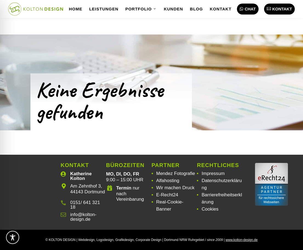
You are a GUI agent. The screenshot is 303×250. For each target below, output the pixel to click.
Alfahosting (167, 180)
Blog (196, 9)
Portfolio (141, 9)
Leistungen (103, 9)
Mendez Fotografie (175, 173)
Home (75, 9)
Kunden (173, 9)
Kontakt (220, 9)
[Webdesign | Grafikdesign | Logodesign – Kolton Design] (35, 9)
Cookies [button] (210, 209)
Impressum (213, 173)
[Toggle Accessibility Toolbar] (12, 237)
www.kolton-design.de (242, 240)
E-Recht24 (167, 194)
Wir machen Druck (175, 187)
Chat (248, 9)
